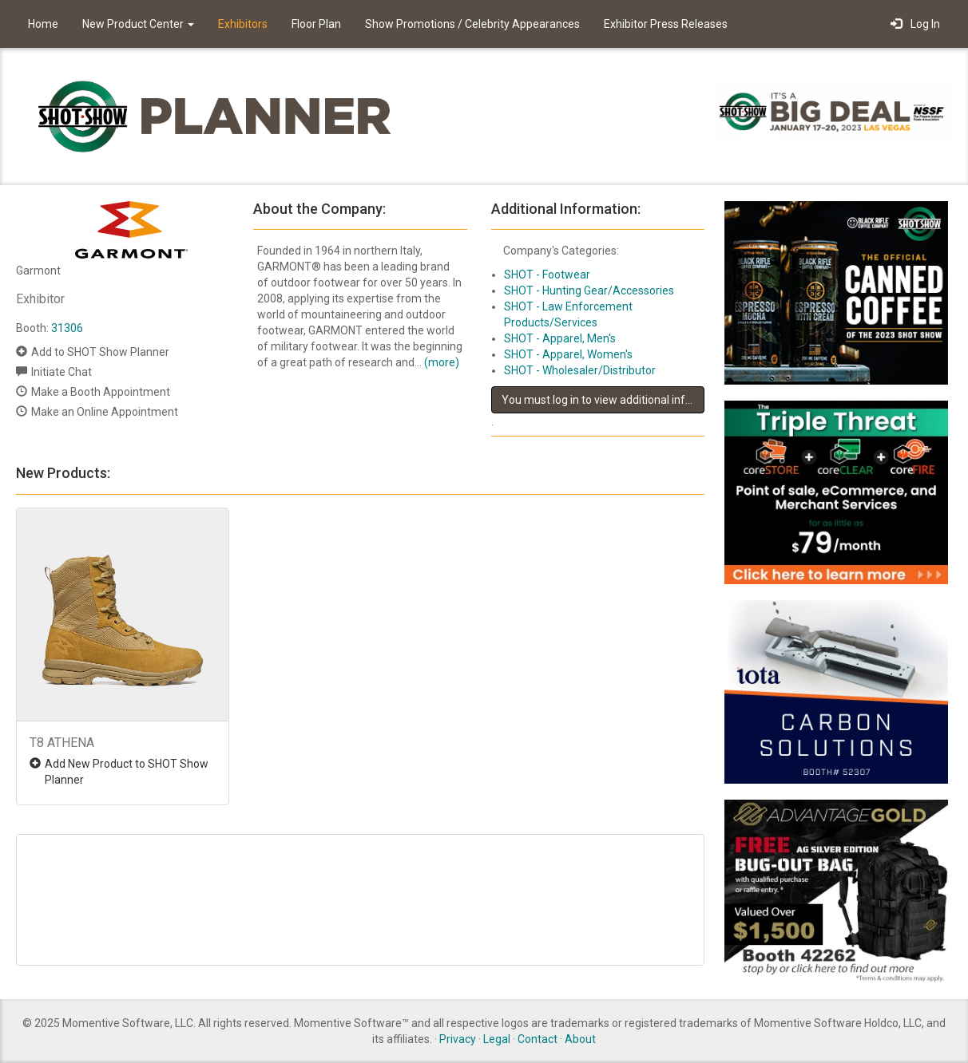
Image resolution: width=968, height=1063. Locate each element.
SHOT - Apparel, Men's (560, 338)
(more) (441, 362)
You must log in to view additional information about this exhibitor (603, 399)
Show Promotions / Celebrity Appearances (472, 24)
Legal (496, 1039)
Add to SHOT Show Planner (100, 352)
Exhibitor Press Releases (666, 24)
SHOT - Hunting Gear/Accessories (589, 290)
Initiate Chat (61, 372)
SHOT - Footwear (547, 274)
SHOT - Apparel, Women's (568, 354)
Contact (537, 1039)
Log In (915, 24)
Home (43, 24)
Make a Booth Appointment (100, 391)
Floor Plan (316, 24)
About (580, 1039)
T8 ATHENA (62, 742)
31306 (67, 328)
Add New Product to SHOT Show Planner (126, 771)
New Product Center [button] (138, 24)
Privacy (457, 1039)
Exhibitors (243, 24)
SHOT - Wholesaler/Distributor (580, 370)
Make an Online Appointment (104, 411)
